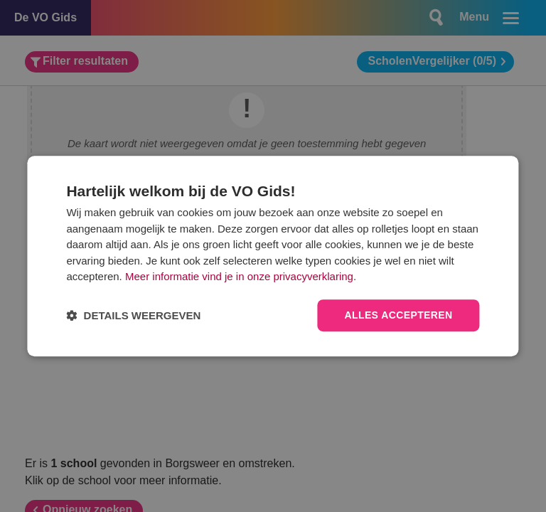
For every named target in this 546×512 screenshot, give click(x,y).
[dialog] (272, 256)
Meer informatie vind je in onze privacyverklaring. (240, 277)
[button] (133, 315)
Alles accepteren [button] (398, 315)
